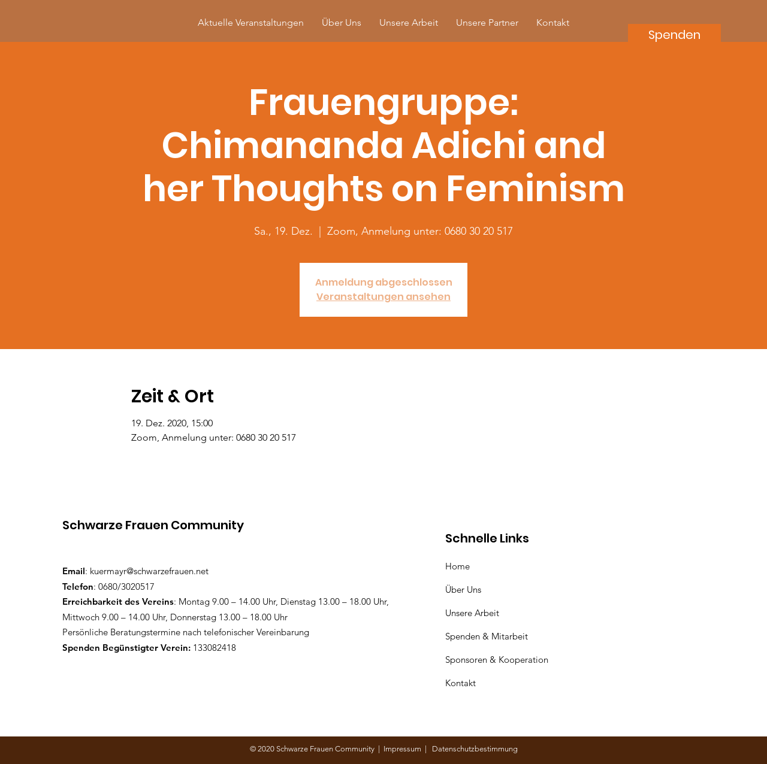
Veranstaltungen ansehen (383, 297)
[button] (487, 22)
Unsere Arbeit (473, 613)
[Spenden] (674, 34)
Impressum (404, 748)
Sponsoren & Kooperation (498, 659)
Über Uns (464, 589)
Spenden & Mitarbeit (486, 636)
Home (460, 566)
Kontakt (460, 683)
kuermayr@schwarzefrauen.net (149, 571)
